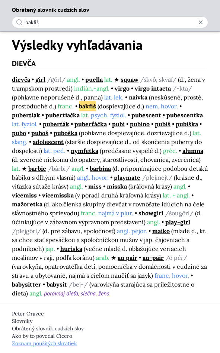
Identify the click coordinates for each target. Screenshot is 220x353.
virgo (122, 88)
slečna (88, 293)
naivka (138, 97)
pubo (19, 133)
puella (94, 79)
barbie (37, 168)
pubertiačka (62, 115)
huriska (71, 248)
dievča (21, 79)
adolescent (48, 142)
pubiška (187, 124)
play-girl (177, 222)
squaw (129, 79)
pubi (118, 124)
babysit (57, 284)
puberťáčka (90, 124)
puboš (39, 133)
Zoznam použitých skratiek (44, 343)
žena (103, 293)
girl (40, 79)
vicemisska (58, 195)
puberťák (56, 124)
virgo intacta (153, 88)
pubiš (162, 124)
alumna (192, 150)
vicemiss (24, 195)
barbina (100, 168)
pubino (140, 124)
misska (117, 186)
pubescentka (184, 115)
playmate (127, 177)
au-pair (153, 257)
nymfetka (84, 150)
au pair (127, 257)
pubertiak (26, 115)
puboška (65, 133)
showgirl (150, 213)
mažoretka (27, 204)
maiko (161, 231)
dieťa (72, 293)
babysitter (26, 284)
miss (95, 186)
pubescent (146, 115)
